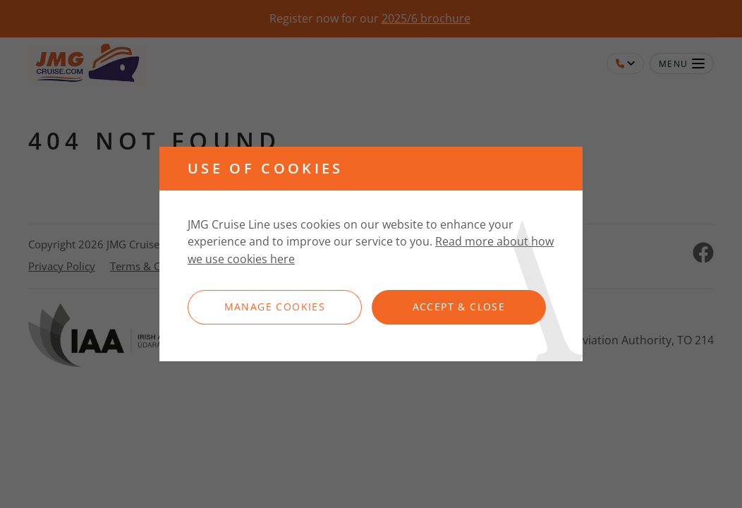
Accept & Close (459, 306)
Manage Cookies (275, 306)
